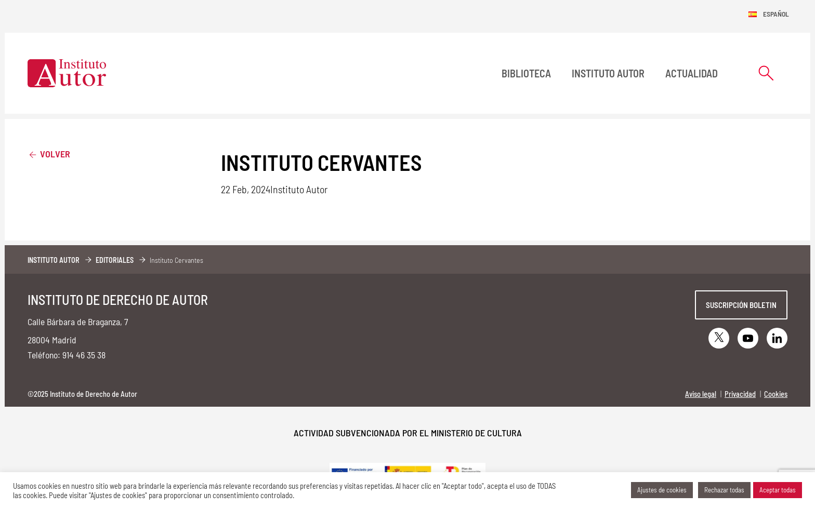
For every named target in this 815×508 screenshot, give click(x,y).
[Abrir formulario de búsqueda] (766, 73)
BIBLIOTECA (526, 73)
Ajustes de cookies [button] (662, 490)
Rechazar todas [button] (724, 490)
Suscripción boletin (741, 305)
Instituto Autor (608, 73)
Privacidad (740, 394)
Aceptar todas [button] (777, 490)
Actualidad (691, 73)
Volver (49, 153)
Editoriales (115, 260)
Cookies (775, 394)
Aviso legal (700, 394)
